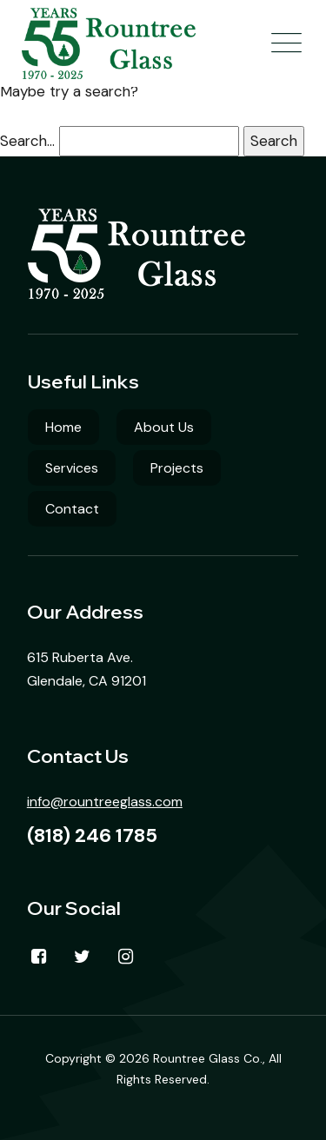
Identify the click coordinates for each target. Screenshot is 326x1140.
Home (63, 427)
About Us (164, 427)
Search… (27, 140)
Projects (176, 468)
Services (71, 468)
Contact (72, 509)
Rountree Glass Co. (208, 1058)
